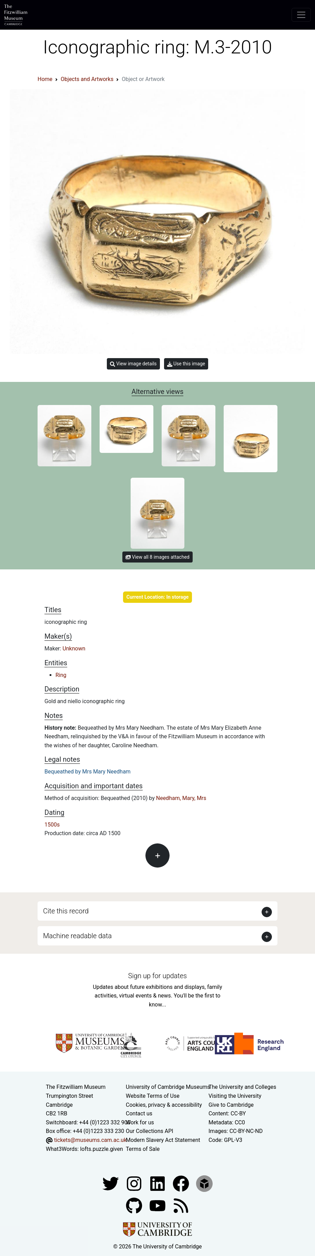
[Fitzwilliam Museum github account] (134, 1205)
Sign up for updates (157, 976)
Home (45, 79)
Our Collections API (149, 1131)
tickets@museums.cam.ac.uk (90, 1140)
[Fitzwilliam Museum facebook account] (158, 1183)
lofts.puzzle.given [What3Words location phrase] (101, 1149)
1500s (52, 824)
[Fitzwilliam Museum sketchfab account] (204, 1183)
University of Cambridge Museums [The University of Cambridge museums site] (168, 1087)
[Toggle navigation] (301, 15)
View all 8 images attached (157, 557)
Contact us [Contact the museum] (139, 1113)
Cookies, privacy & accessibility (164, 1105)
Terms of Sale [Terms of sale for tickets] (143, 1149)
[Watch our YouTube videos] (158, 1205)
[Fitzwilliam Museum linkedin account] (181, 1183)
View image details (133, 364)
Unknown (73, 648)
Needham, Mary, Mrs (181, 798)
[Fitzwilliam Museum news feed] (181, 1205)
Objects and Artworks (87, 79)
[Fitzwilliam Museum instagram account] (134, 1183)
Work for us (140, 1122)
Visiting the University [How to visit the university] (235, 1096)
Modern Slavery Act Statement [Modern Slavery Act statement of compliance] (163, 1140)
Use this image (186, 364)
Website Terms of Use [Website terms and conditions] (153, 1096)
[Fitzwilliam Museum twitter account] (111, 1183)
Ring (61, 675)
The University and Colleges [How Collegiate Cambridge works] (242, 1087)
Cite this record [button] (66, 911)
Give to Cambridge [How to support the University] (231, 1105)
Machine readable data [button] (77, 936)
